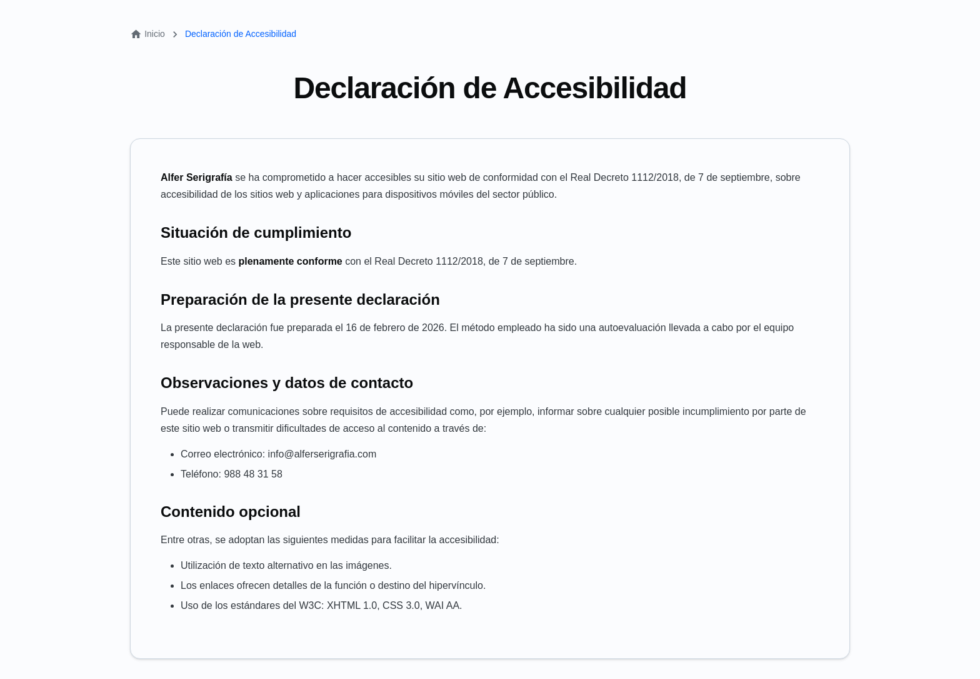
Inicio (147, 34)
